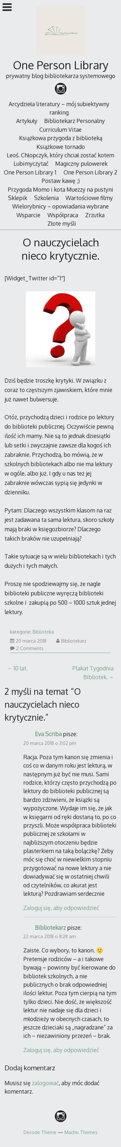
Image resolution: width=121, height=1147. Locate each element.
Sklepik (17, 197)
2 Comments (27, 648)
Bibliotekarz (71, 641)
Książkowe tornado (60, 146)
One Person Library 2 (90, 172)
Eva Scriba (48, 733)
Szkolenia (46, 197)
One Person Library (60, 65)
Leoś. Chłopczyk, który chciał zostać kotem (60, 155)
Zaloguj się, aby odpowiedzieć (61, 907)
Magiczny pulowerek (81, 163)
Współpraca (62, 215)
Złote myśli (61, 223)
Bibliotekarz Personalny (74, 120)
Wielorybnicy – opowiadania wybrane (60, 206)
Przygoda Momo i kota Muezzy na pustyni (60, 189)
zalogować (45, 1082)
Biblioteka (43, 632)
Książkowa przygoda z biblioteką (60, 137)
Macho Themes (81, 1132)
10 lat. (20, 668)
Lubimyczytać (31, 163)
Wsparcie (28, 215)
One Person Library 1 (30, 172)
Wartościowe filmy (89, 197)
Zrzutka (95, 215)
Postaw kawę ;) (61, 180)
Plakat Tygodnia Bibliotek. (93, 672)
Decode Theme (40, 1132)
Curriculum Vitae (60, 129)
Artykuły (26, 120)
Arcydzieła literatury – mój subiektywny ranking (59, 108)
